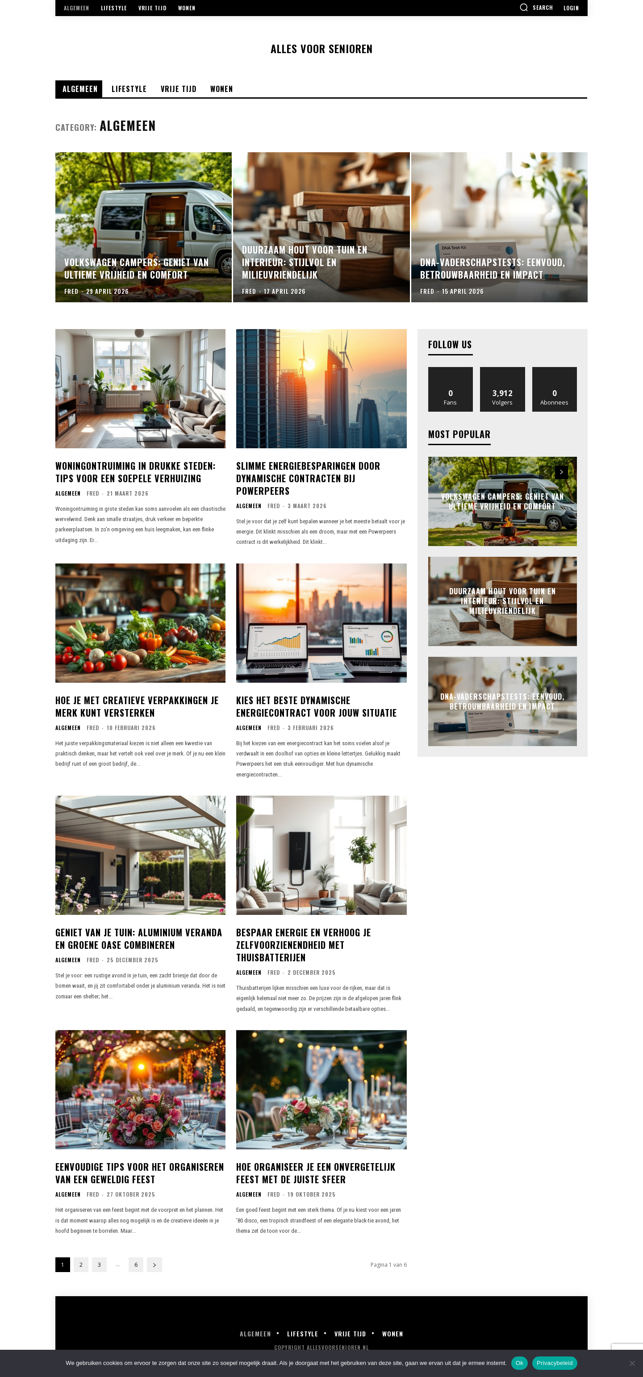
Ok (519, 1363)
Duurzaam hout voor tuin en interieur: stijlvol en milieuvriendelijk (502, 601)
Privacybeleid (555, 1363)
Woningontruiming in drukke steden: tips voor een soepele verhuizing (135, 472)
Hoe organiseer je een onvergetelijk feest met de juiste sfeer (316, 1173)
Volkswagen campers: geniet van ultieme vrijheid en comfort (502, 501)
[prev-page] (545, 472)
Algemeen (68, 493)
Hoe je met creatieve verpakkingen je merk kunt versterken (137, 706)
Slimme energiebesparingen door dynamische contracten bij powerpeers (308, 478)
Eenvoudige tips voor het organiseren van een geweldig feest (139, 1173)
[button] (536, 7)
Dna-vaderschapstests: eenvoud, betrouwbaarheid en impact (502, 701)
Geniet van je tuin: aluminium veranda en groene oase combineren (138, 938)
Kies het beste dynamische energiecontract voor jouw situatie (316, 706)
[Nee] (631, 1363)
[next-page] (154, 1264)
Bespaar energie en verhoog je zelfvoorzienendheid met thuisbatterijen (303, 945)
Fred (93, 493)
